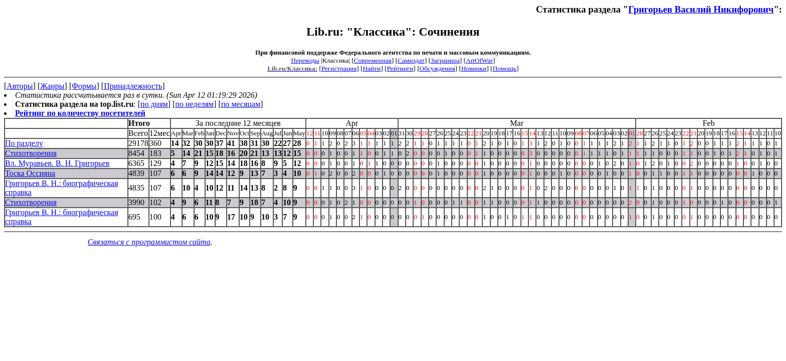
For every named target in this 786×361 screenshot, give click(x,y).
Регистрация (339, 68)
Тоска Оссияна (30, 173)
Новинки (473, 68)
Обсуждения (437, 68)
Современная (372, 60)
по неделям (194, 104)
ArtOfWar (479, 60)
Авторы (20, 86)
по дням (154, 104)
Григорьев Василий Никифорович (700, 9)
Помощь (504, 68)
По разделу (24, 143)
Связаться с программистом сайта (149, 242)
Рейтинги (400, 68)
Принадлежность (133, 86)
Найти (372, 68)
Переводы (305, 60)
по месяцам (240, 104)
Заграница (445, 60)
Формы (84, 86)
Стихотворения (31, 153)
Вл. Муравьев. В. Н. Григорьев (57, 163)
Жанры (52, 86)
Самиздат (411, 60)
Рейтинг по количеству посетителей (80, 113)
